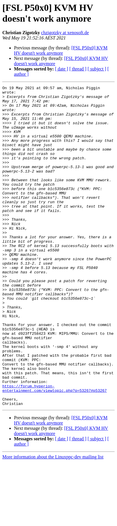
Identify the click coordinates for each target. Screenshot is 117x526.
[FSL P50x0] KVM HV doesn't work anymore (60, 50)
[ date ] (61, 68)
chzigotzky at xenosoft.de (65, 32)
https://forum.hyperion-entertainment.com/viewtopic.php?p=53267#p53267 (54, 449)
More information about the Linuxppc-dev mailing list (52, 520)
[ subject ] (97, 68)
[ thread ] (77, 68)
